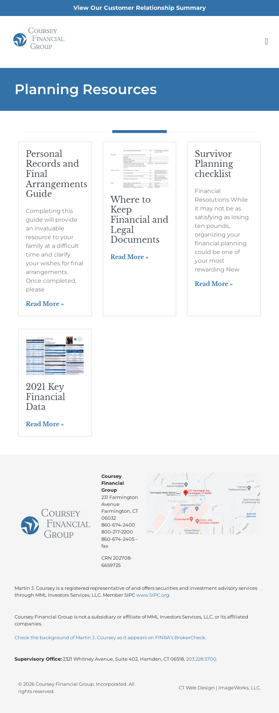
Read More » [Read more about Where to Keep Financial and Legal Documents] (129, 257)
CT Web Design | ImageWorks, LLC (219, 687)
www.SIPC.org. (153, 595)
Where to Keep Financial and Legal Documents (139, 220)
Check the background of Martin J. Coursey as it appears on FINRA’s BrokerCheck (110, 637)
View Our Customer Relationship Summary (139, 7)
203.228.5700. (202, 659)
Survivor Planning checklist (214, 164)
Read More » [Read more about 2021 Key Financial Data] (45, 424)
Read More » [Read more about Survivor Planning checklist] (214, 283)
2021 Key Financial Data (45, 397)
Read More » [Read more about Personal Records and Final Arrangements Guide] (45, 303)
